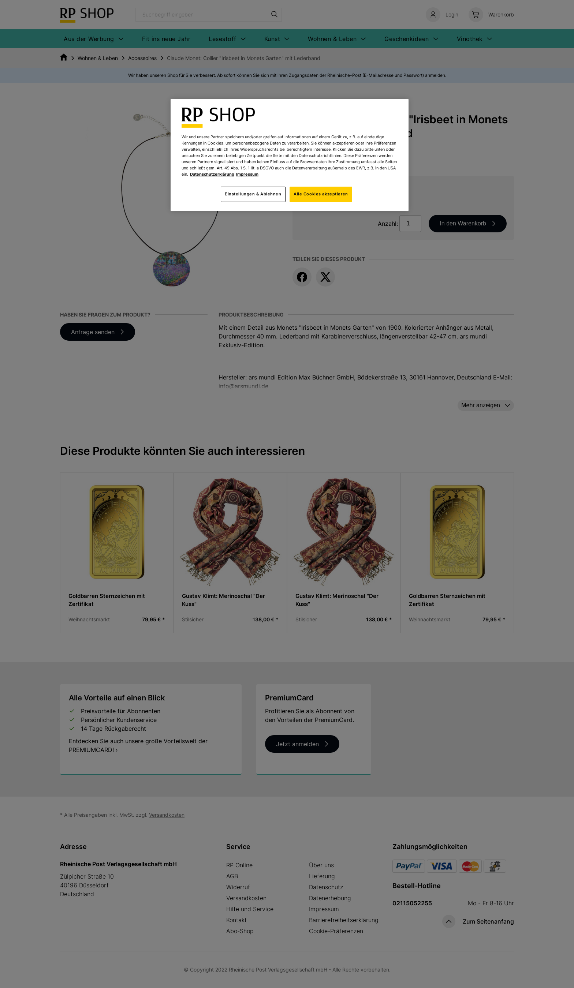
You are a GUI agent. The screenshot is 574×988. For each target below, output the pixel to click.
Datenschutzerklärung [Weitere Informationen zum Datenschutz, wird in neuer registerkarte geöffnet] (212, 174)
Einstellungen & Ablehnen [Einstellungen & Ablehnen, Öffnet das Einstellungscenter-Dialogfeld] (253, 194)
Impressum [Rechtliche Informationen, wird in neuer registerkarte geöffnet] (247, 174)
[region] (290, 155)
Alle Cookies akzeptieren (321, 194)
